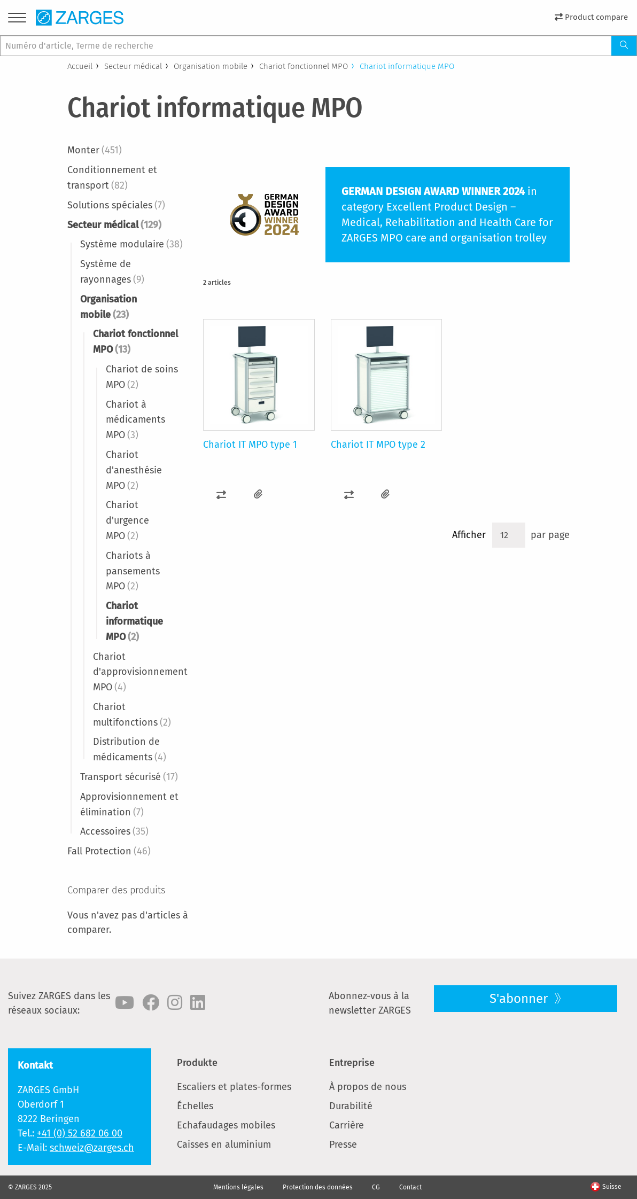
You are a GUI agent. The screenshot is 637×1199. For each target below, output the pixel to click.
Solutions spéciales (116, 205)
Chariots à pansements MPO (133, 571)
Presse (343, 1144)
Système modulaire (131, 244)
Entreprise (352, 1063)
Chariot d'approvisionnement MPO (140, 672)
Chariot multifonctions (132, 714)
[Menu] (17, 19)
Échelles (195, 1106)
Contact (410, 1187)
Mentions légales (238, 1187)
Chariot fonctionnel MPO (303, 66)
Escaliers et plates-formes (234, 1087)
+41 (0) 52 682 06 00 (79, 1133)
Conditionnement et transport (112, 177)
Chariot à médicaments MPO (135, 420)
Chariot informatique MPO (134, 621)
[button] (221, 494)
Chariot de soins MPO (142, 377)
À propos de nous (367, 1087)
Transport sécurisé (129, 777)
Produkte (197, 1063)
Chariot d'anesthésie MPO (134, 470)
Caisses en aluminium (224, 1144)
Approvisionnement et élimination (129, 804)
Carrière (346, 1125)
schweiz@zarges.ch (92, 1148)
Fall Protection (109, 851)
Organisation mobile (210, 66)
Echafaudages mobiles (226, 1125)
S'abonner (520, 998)
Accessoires (114, 831)
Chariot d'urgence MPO (127, 520)
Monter (94, 150)
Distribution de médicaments (129, 749)
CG (376, 1187)
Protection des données (318, 1187)
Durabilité (350, 1106)
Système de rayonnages (112, 271)
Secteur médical (133, 66)
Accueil (79, 66)
